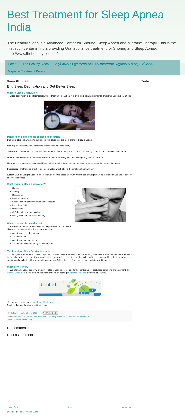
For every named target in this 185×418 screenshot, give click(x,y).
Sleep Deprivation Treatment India (76, 317)
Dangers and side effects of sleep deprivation (33, 136)
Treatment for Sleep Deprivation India (28, 251)
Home (12, 64)
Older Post (126, 407)
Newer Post (13, 407)
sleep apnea (80, 273)
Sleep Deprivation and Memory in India (47, 317)
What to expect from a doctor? (24, 223)
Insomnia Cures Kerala (23, 317)
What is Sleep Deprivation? (23, 92)
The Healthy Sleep (36, 64)
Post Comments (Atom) (28, 412)
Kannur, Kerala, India (24, 319)
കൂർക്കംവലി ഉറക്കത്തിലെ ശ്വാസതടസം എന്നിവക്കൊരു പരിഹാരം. (105, 64)
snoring (70, 273)
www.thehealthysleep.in (43, 302)
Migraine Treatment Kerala (26, 71)
